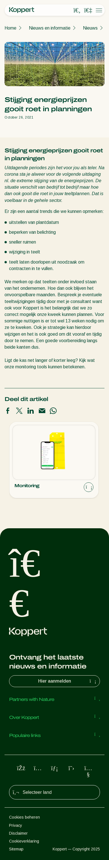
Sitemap (16, 849)
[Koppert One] (88, 10)
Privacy (15, 825)
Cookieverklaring (24, 841)
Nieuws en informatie (49, 28)
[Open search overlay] (77, 10)
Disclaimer (18, 833)
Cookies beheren (24, 817)
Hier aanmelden (68, 681)
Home (10, 28)
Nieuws (90, 28)
